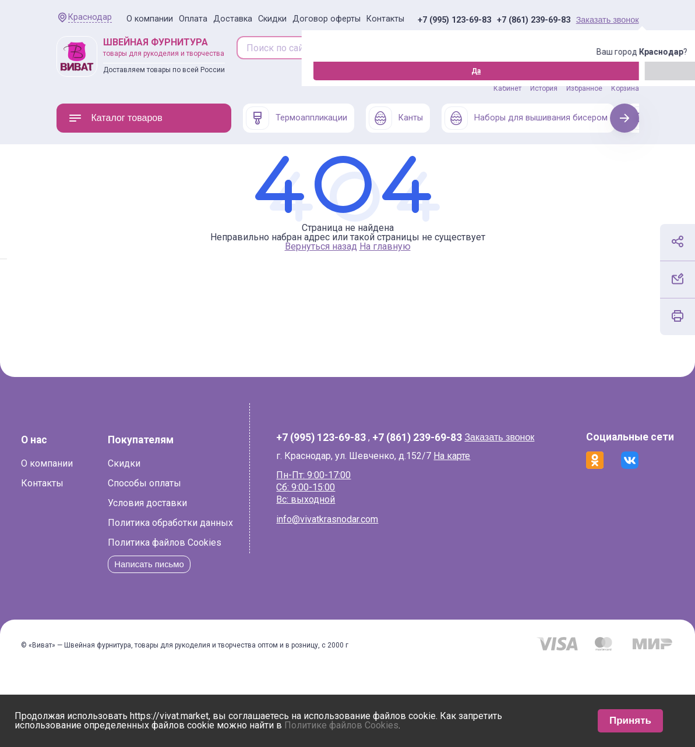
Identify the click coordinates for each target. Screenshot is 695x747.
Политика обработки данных (154, 580)
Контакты (385, 19)
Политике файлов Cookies (341, 725)
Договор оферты (326, 19)
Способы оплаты (128, 540)
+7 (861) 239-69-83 (533, 20)
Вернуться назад (321, 246)
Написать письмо (135, 622)
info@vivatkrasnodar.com (338, 519)
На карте (462, 455)
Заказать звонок (607, 19)
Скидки (272, 19)
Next (624, 118)
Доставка (232, 19)
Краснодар (90, 17)
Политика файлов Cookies (148, 600)
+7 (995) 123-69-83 (454, 20)
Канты (396, 118)
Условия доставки (131, 560)
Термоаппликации (296, 118)
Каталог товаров (115, 118)
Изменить (120, 71)
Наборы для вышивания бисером (526, 118)
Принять (630, 720)
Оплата (193, 19)
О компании (149, 19)
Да (59, 71)
